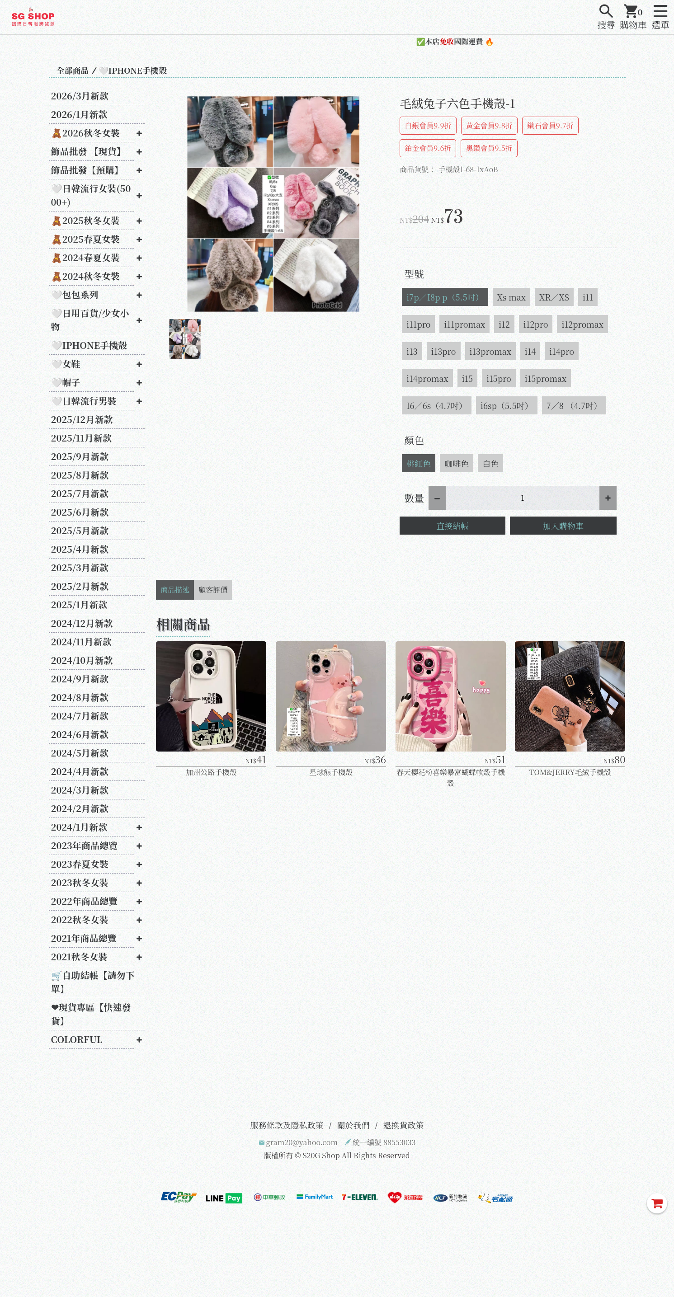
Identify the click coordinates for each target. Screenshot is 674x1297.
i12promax (582, 324)
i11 (588, 297)
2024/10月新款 (82, 660)
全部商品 (73, 70)
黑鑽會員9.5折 (489, 148)
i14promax (427, 378)
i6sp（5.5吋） (507, 405)
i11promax (464, 324)
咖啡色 (456, 463)
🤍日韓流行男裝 (84, 400)
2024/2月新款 (79, 808)
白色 (490, 463)
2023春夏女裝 (79, 863)
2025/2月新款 (79, 585)
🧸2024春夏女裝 (85, 257)
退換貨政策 (403, 1125)
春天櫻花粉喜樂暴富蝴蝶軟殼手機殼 (450, 777)
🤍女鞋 (65, 363)
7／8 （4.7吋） (574, 405)
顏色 (414, 440)
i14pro (561, 351)
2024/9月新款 (79, 678)
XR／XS (554, 297)
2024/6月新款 (79, 734)
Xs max (511, 297)
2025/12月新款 (82, 419)
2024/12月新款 (82, 623)
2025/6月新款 (79, 511)
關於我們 (353, 1125)
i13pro (443, 351)
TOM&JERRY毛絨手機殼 (570, 772)
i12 (504, 324)
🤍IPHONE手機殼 (133, 70)
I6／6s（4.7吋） (436, 405)
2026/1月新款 (79, 114)
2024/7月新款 (79, 715)
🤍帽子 (65, 382)
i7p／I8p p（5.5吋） (444, 297)
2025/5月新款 (79, 530)
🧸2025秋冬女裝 (85, 220)
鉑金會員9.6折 (428, 148)
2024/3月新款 (79, 789)
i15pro (498, 378)
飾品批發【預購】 (87, 169)
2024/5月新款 (79, 752)
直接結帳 (452, 525)
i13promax (490, 351)
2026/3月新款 (79, 95)
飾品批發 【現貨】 (88, 151)
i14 (530, 351)
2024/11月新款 (81, 641)
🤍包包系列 (75, 294)
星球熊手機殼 (331, 772)
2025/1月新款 (79, 604)
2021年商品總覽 (84, 938)
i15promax (545, 378)
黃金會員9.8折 (489, 125)
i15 (467, 378)
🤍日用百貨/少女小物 (90, 319)
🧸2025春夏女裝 (85, 238)
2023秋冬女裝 (79, 882)
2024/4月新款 (79, 771)
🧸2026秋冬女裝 (85, 132)
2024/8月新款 (79, 697)
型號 (414, 274)
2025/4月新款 (79, 548)
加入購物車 (563, 525)
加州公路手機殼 (211, 772)
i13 (411, 351)
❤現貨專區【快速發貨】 (91, 1014)
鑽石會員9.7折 (550, 125)
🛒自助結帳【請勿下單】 (93, 981)
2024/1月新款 (79, 826)
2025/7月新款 (79, 493)
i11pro (418, 324)
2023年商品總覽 (84, 845)
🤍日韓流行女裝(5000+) (91, 195)
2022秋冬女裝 (80, 919)
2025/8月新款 (79, 474)
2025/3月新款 (79, 567)
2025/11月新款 (81, 437)
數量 (414, 498)
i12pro (535, 324)
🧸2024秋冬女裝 (85, 275)
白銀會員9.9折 (428, 125)
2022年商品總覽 (84, 900)
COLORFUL (77, 1039)
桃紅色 (418, 463)
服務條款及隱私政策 (287, 1125)
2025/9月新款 (79, 456)
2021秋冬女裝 (79, 956)
